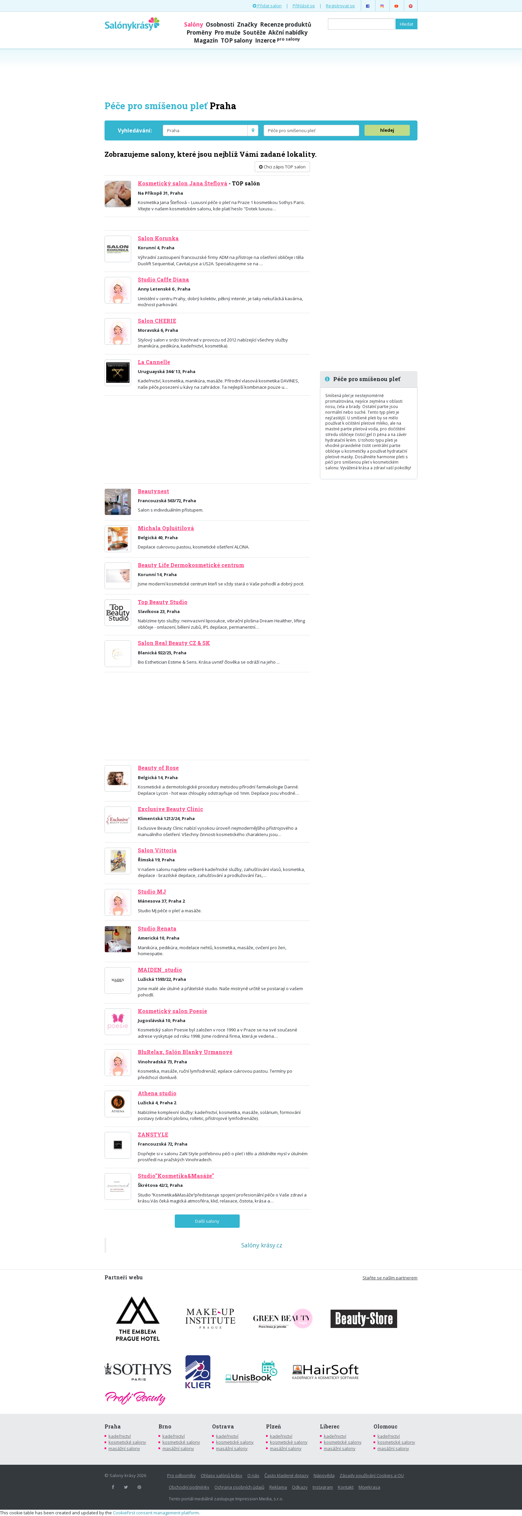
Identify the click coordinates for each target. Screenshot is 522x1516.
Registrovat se (340, 6)
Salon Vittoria (157, 850)
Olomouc (385, 1426)
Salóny (193, 24)
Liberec (330, 1426)
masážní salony (124, 1448)
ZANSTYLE (153, 1134)
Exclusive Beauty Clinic (170, 809)
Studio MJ (152, 891)
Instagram (323, 1487)
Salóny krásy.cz (261, 1245)
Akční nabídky (288, 32)
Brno (164, 1426)
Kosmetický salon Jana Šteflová (182, 183)
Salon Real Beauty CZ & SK (174, 643)
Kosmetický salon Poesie (172, 1011)
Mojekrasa (369, 1487)
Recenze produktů (285, 24)
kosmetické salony (127, 1442)
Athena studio (157, 1093)
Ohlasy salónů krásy (221, 1475)
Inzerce (277, 40)
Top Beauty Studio (162, 602)
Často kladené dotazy (286, 1475)
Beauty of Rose (158, 767)
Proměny (199, 32)
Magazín (206, 40)
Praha (113, 1426)
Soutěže (254, 32)
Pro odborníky (181, 1475)
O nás (253, 1475)
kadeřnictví (120, 1436)
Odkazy (300, 1487)
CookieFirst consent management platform (156, 1513)
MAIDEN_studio (160, 970)
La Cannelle (154, 362)
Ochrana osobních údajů (239, 1487)
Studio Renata (157, 928)
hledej (387, 130)
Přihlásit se (304, 6)
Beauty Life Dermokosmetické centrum (191, 565)
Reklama (278, 1487)
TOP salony (236, 40)
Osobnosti (220, 24)
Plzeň (273, 1426)
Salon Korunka (158, 238)
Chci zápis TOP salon (282, 167)
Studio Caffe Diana (163, 279)
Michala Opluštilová (166, 528)
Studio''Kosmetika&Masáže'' (176, 1176)
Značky (247, 24)
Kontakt (346, 1487)
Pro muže (227, 32)
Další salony (207, 1221)
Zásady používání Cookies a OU (372, 1475)
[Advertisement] (261, 74)
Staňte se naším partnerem (390, 1278)
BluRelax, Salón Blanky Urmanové (185, 1052)
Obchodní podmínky (189, 1487)
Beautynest (153, 491)
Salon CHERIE (157, 321)
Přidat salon (267, 6)
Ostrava (223, 1426)
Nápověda (324, 1475)
